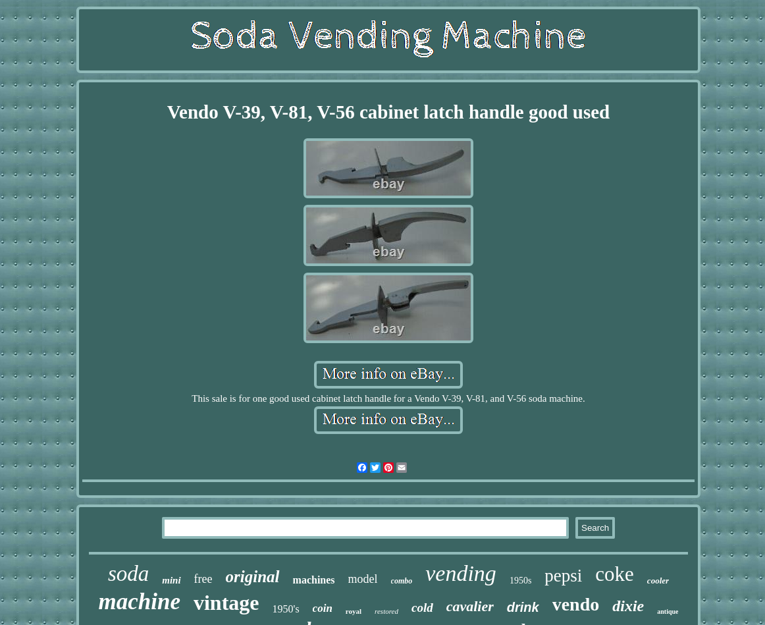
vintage (226, 602)
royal (353, 611)
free (203, 578)
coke (614, 573)
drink (523, 607)
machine (139, 601)
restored (386, 611)
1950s (520, 580)
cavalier (470, 606)
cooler (658, 580)
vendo (576, 604)
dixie (628, 605)
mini (171, 580)
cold (422, 607)
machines (314, 579)
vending (460, 573)
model (363, 578)
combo (402, 580)
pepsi (563, 575)
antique (667, 611)
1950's (286, 608)
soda (128, 573)
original (253, 576)
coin (322, 608)
